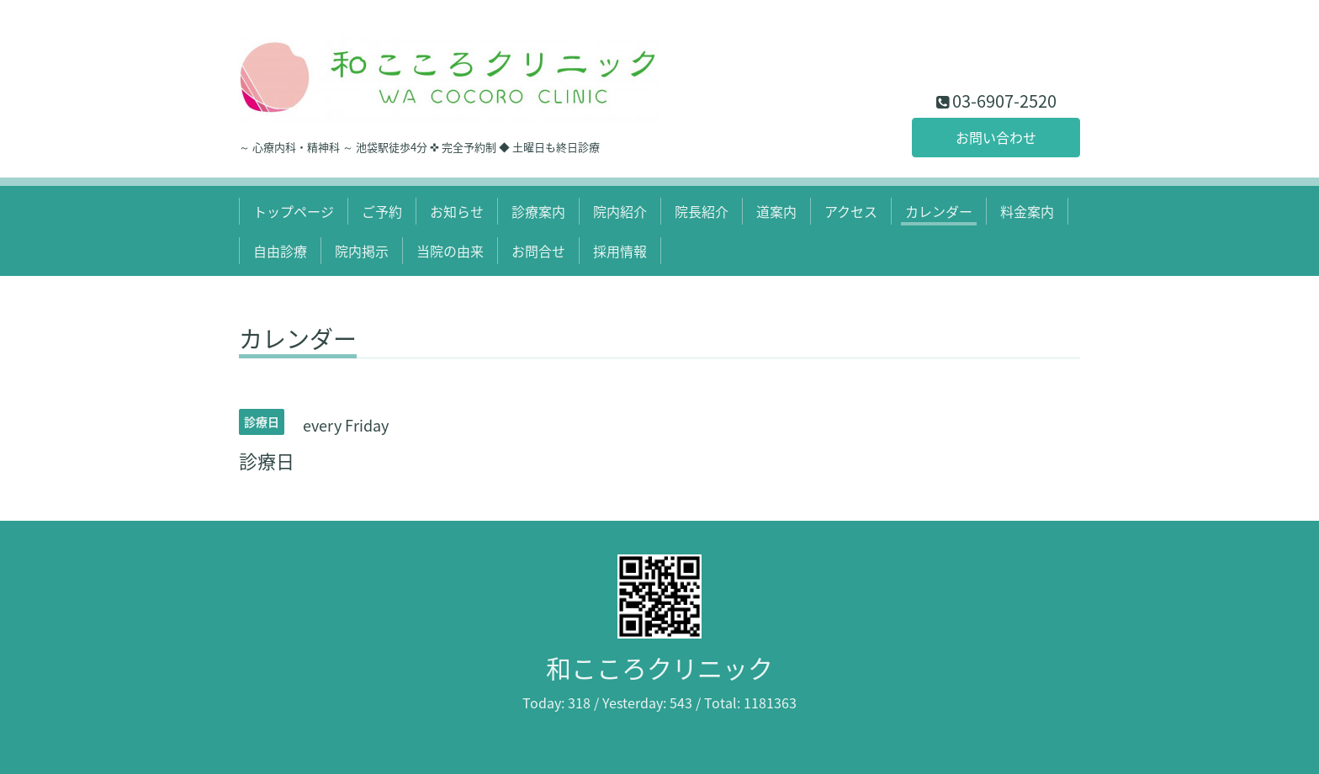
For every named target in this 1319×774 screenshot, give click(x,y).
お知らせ (457, 211)
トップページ (293, 211)
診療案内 (538, 211)
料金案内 (1027, 211)
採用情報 (620, 251)
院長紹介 (701, 211)
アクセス (850, 211)
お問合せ (538, 251)
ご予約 (382, 211)
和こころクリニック (659, 668)
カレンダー (938, 211)
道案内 (776, 211)
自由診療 (280, 251)
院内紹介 (620, 211)
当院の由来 (450, 251)
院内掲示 (362, 251)
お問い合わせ (996, 137)
